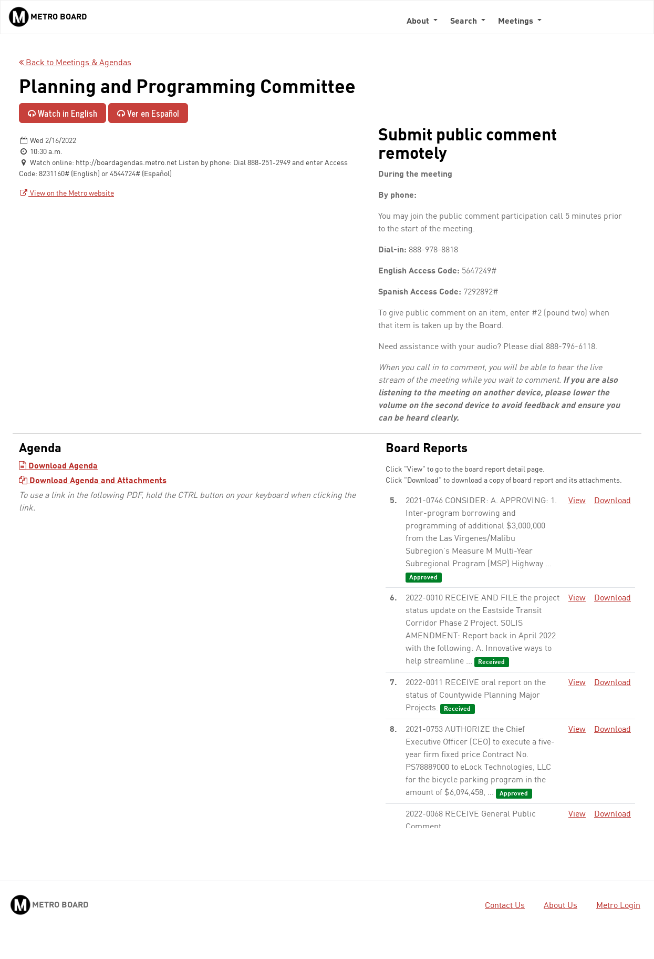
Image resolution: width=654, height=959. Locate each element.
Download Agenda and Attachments (93, 481)
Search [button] (464, 21)
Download (612, 501)
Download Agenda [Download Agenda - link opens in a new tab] (58, 466)
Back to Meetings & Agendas (75, 63)
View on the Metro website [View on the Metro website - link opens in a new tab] (66, 193)
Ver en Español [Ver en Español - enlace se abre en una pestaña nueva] (148, 113)
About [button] (419, 21)
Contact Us (505, 905)
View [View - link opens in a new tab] (577, 501)
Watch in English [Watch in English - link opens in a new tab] (62, 113)
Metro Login (618, 905)
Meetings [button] (516, 21)
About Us (560, 905)
